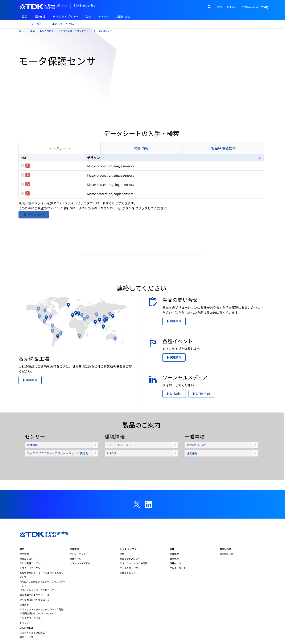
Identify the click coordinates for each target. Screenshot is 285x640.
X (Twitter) (203, 438)
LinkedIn (175, 438)
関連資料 (31, 424)
